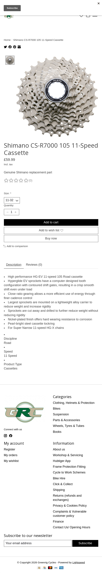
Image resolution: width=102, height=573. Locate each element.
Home (7, 39)
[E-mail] (38, 543)
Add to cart (51, 222)
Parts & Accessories (66, 420)
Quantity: (9, 205)
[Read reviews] (16, 180)
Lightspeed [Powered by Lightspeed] (78, 562)
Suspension (61, 414)
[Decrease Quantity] (7, 212)
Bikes (56, 408)
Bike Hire (59, 478)
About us (59, 449)
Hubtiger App (62, 461)
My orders (10, 455)
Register (9, 449)
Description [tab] (13, 264)
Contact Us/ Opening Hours (71, 527)
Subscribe (85, 543)
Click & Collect (63, 484)
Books (57, 431)
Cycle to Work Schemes (69, 472)
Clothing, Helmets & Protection (74, 403)
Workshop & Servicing (68, 455)
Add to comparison (15, 246)
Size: (7, 193)
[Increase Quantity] (15, 212)
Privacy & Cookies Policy (70, 505)
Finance (58, 521)
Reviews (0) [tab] (34, 264)
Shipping (59, 490)
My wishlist (11, 461)
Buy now (51, 238)
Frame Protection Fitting (69, 467)
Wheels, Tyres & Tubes (68, 426)
